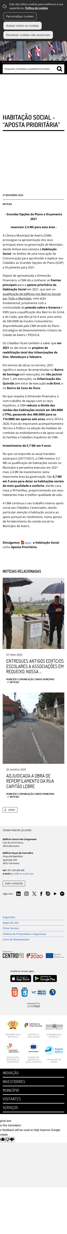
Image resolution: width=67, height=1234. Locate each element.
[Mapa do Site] (33, 922)
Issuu (48, 894)
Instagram (26, 894)
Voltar (11, 809)
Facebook (41, 894)
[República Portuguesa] (33, 1029)
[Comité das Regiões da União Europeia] (33, 1053)
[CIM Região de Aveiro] (54, 1054)
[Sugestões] (33, 917)
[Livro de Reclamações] (33, 939)
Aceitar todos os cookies (22, 26)
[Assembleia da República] (54, 1030)
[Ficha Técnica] (33, 928)
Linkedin (18, 894)
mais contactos (14, 883)
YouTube (55, 894)
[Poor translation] (9, 1139)
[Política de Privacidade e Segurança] (33, 934)
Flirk (62, 894)
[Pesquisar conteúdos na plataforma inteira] (59, 68)
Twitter (34, 894)
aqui (28, 543)
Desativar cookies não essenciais (28, 35)
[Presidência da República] (13, 1029)
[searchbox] (33, 68)
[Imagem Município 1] (33, 47)
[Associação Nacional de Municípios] (13, 1053)
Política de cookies (36, 8)
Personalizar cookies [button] (20, 16)
